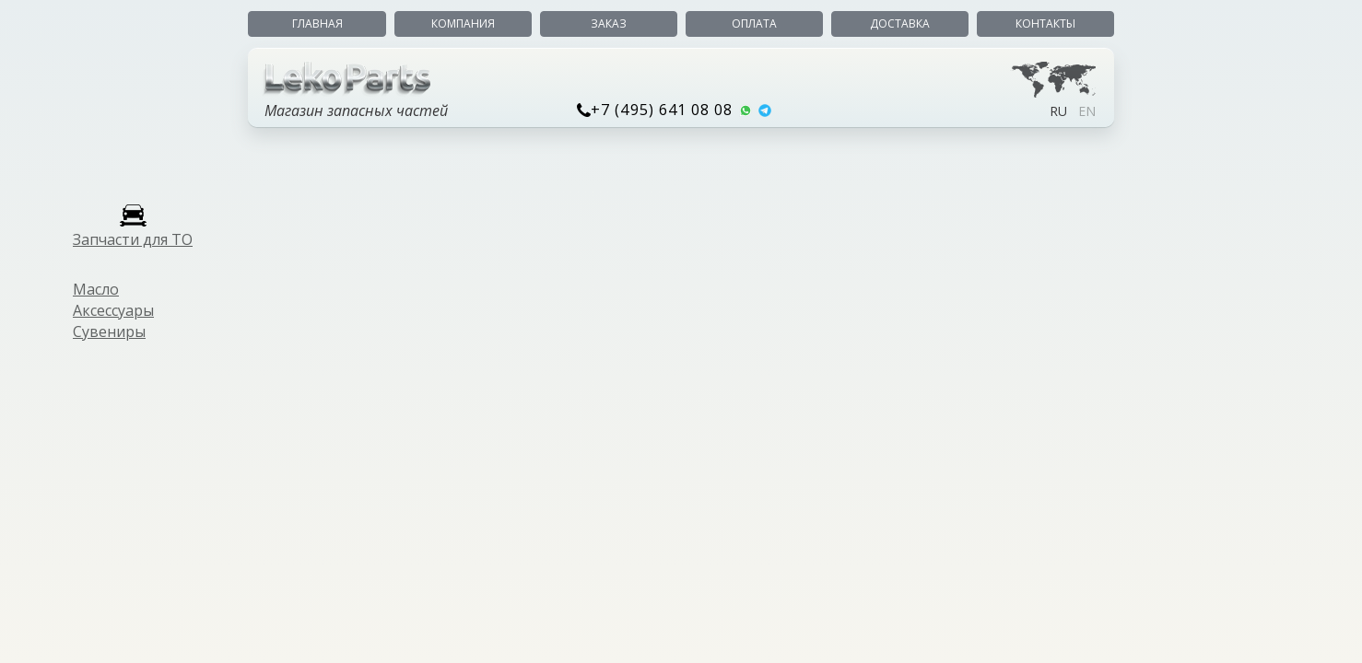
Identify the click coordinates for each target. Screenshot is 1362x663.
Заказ (609, 23)
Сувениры (109, 331)
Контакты (1045, 23)
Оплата (754, 23)
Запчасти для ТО (133, 239)
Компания (463, 23)
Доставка (900, 23)
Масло (96, 289)
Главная (317, 23)
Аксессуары (113, 310)
